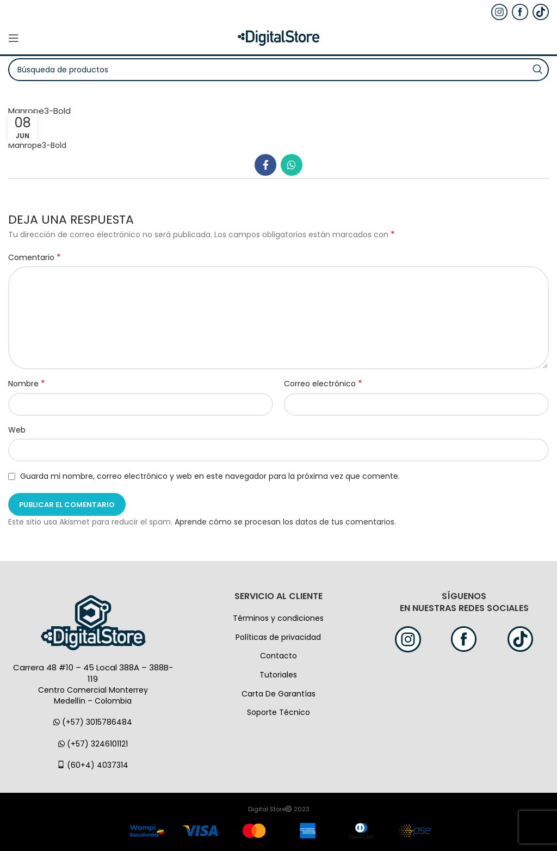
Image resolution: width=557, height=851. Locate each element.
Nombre (26, 384)
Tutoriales (278, 674)
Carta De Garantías (278, 693)
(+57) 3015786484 (92, 722)
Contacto (278, 655)
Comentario (34, 257)
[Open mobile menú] (13, 38)
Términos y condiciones (278, 618)
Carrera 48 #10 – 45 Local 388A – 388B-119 (93, 673)
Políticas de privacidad (278, 637)
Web (17, 429)
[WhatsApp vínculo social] (291, 165)
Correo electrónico (323, 384)
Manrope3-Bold (37, 145)
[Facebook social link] (265, 165)
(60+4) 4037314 (92, 765)
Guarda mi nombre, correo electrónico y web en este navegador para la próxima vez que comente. (210, 476)
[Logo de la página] (278, 37)
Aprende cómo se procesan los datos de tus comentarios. (285, 521)
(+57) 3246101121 (93, 743)
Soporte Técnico (278, 712)
